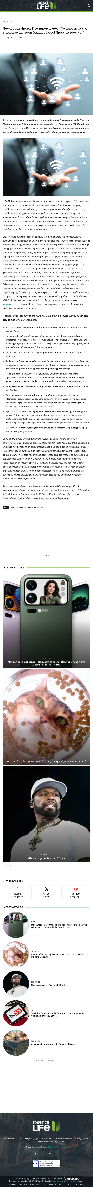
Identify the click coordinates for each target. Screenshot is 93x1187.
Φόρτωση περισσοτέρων (46, 1061)
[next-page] (9, 867)
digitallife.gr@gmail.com (57, 1147)
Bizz (11, 22)
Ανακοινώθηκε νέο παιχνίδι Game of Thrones (53, 1044)
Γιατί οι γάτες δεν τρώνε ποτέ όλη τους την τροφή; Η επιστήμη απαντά (46, 761)
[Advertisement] (46, 1090)
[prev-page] (4, 867)
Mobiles (46, 658)
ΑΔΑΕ (13, 508)
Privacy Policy (56, 1181)
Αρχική (5, 22)
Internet (34, 1010)
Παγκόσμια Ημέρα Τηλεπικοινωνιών (31, 508)
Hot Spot (46, 758)
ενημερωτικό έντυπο (13, 304)
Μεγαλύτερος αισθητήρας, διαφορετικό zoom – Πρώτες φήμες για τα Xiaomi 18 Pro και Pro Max (46, 663)
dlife (12, 38)
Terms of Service (72, 1181)
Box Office (46, 855)
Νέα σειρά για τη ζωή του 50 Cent (46, 858)
